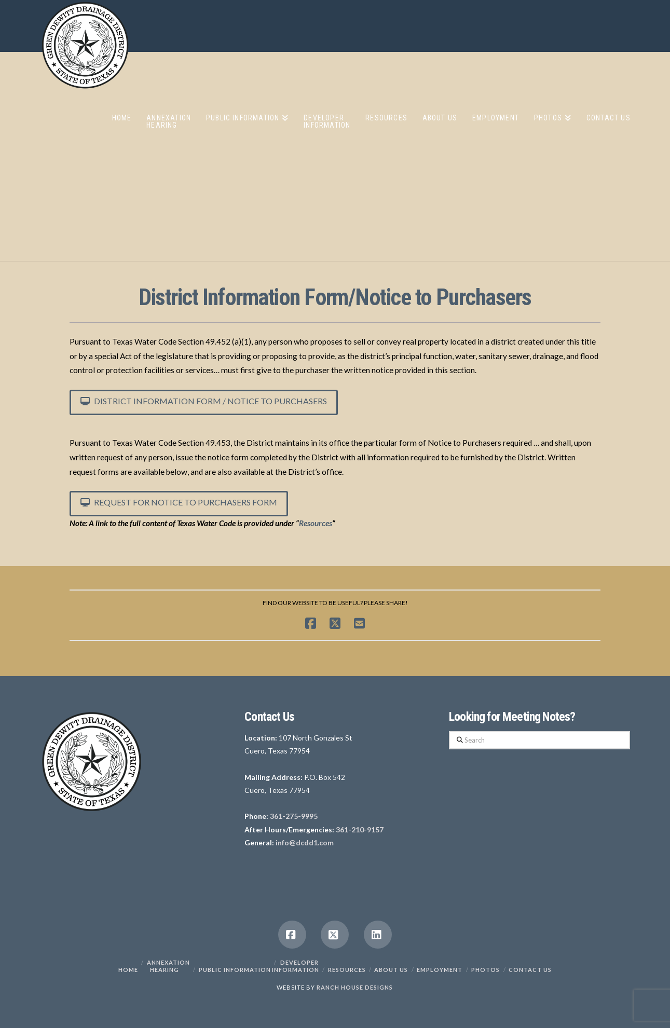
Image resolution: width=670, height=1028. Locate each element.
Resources (315, 523)
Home (128, 969)
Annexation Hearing (168, 966)
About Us (391, 969)
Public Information (235, 969)
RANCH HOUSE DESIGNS (355, 987)
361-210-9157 (360, 829)
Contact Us (530, 969)
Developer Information (295, 966)
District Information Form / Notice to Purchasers (203, 401)
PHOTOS (485, 969)
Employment (439, 969)
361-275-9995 (294, 816)
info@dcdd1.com (305, 842)
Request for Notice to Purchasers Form (178, 502)
